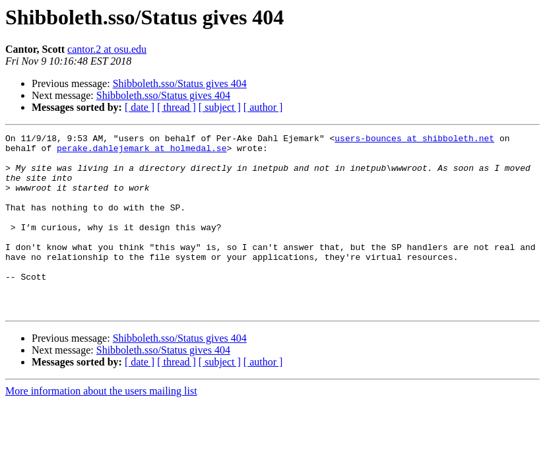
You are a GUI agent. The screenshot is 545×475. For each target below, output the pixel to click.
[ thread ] (176, 107)
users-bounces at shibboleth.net (414, 140)
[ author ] (263, 107)
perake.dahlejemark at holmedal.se (141, 152)
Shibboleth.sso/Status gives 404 (180, 83)
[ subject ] (220, 107)
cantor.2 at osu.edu (106, 49)
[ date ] (139, 107)
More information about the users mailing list (101, 426)
